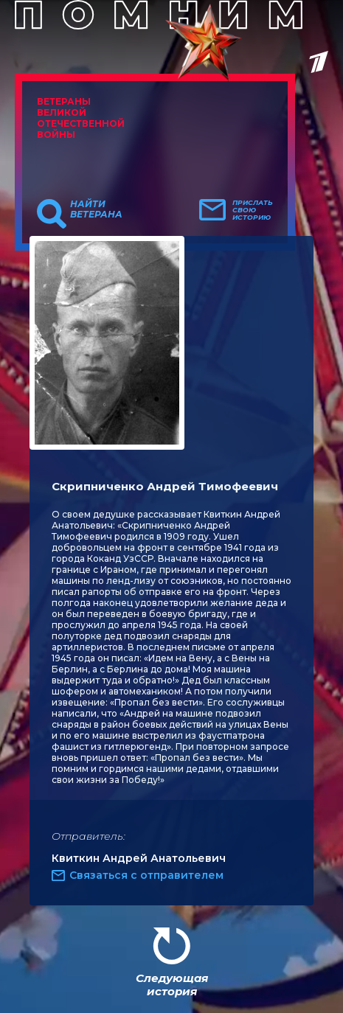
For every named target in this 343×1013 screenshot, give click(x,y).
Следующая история (172, 984)
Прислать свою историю (252, 210)
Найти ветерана (96, 209)
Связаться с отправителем (146, 875)
